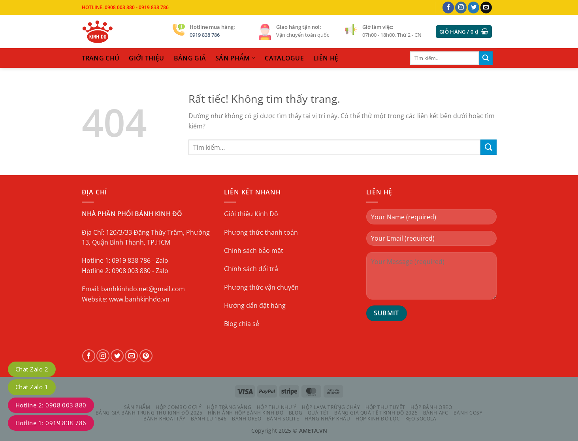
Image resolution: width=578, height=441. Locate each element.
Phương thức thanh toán (261, 232)
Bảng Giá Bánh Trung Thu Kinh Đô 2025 (149, 412)
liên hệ (325, 58)
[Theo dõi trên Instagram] (461, 7)
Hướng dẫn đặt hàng (255, 305)
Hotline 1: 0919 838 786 (51, 423)
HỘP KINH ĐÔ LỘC (378, 418)
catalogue (284, 58)
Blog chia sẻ (241, 323)
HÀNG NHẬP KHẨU (327, 418)
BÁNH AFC (435, 412)
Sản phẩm (137, 407)
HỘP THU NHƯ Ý (277, 407)
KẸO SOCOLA (421, 418)
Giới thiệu (146, 58)
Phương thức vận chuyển (261, 287)
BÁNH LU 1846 (208, 418)
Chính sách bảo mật (253, 250)
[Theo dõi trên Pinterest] (146, 355)
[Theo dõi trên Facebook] (448, 7)
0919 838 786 (205, 34)
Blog (295, 412)
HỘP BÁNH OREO (431, 407)
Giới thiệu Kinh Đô (251, 213)
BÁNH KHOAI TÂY (164, 418)
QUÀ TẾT (318, 412)
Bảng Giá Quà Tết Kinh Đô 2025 (376, 412)
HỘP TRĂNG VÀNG (229, 407)
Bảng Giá (190, 58)
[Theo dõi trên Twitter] (473, 7)
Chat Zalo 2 (31, 369)
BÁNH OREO (247, 418)
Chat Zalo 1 (31, 387)
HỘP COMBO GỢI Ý (178, 407)
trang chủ (101, 58)
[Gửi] (485, 58)
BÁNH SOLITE (283, 418)
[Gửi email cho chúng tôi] (486, 7)
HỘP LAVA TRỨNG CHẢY (331, 407)
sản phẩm (235, 58)
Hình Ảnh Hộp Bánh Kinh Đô (245, 412)
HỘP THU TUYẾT (385, 407)
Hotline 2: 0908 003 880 (51, 405)
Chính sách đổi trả (251, 268)
